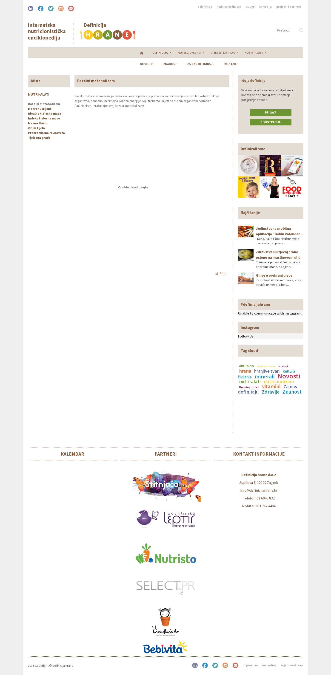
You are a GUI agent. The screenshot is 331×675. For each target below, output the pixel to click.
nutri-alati (250, 382)
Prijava (270, 112)
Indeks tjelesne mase (44, 118)
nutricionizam (279, 381)
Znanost (195, 53)
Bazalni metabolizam (44, 104)
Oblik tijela (36, 128)
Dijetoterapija (115, 53)
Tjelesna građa (39, 138)
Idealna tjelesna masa (44, 113)
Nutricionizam (81, 53)
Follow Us (245, 336)
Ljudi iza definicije (229, 7)
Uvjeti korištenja (292, 665)
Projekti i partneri (288, 7)
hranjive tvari (267, 371)
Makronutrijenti (40, 109)
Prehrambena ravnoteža (46, 133)
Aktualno (246, 365)
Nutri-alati (146, 53)
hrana (245, 371)
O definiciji (204, 7)
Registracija (270, 122)
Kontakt (256, 53)
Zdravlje (271, 392)
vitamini (271, 386)
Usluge (250, 7)
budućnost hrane (266, 366)
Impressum (250, 665)
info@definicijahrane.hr (258, 490)
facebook (283, 366)
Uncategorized (249, 387)
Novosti (171, 53)
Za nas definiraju (226, 53)
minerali (265, 376)
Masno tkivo (37, 123)
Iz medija (265, 7)
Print (221, 273)
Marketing (269, 665)
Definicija (52, 53)
